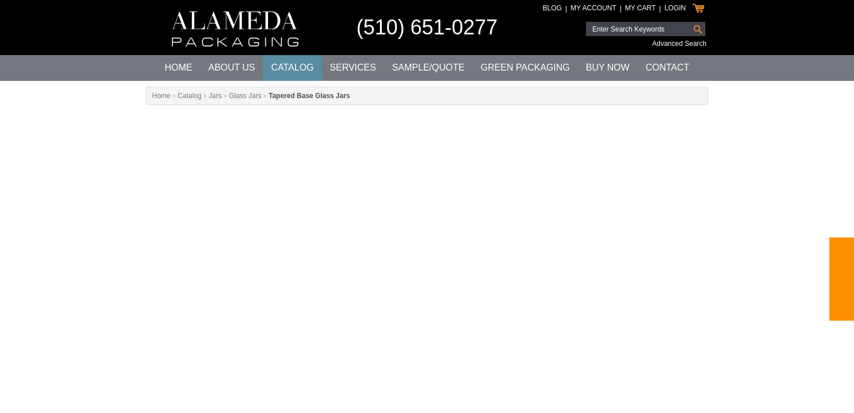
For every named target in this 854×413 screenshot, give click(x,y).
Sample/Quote (428, 67)
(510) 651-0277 (427, 27)
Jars (215, 96)
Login (675, 8)
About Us (231, 67)
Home (178, 67)
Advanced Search (679, 44)
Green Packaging (524, 67)
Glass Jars (245, 96)
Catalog (292, 67)
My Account (593, 8)
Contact (667, 67)
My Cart (640, 8)
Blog (552, 8)
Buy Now (608, 67)
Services (353, 67)
